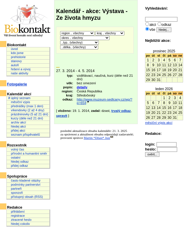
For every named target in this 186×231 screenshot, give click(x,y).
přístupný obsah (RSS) (25, 196)
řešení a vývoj (19, 69)
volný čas (16, 149)
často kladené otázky (24, 180)
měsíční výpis (19, 102)
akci (152, 24)
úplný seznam (19, 98)
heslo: (151, 149)
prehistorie (17, 57)
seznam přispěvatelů (24, 134)
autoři (13, 65)
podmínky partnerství (24, 184)
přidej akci (16, 130)
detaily (82, 87)
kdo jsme (16, 53)
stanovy (15, 61)
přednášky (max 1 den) (25, 106)
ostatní (14, 157)
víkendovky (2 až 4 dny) (26, 110)
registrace (16, 215)
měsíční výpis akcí (158, 122)
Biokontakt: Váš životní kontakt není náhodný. (27, 20)
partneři (15, 188)
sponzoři (15, 192)
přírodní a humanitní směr (27, 153)
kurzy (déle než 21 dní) (25, 118)
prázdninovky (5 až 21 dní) (28, 114)
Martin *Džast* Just (97, 137)
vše (152, 29)
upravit (61, 115)
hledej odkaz (18, 161)
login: (150, 144)
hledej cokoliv (19, 223)
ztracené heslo (19, 219)
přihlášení (16, 211)
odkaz (166, 24)
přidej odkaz (18, 165)
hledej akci (17, 126)
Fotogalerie (17, 84)
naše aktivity (18, 73)
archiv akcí (17, 122)
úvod (13, 49)
